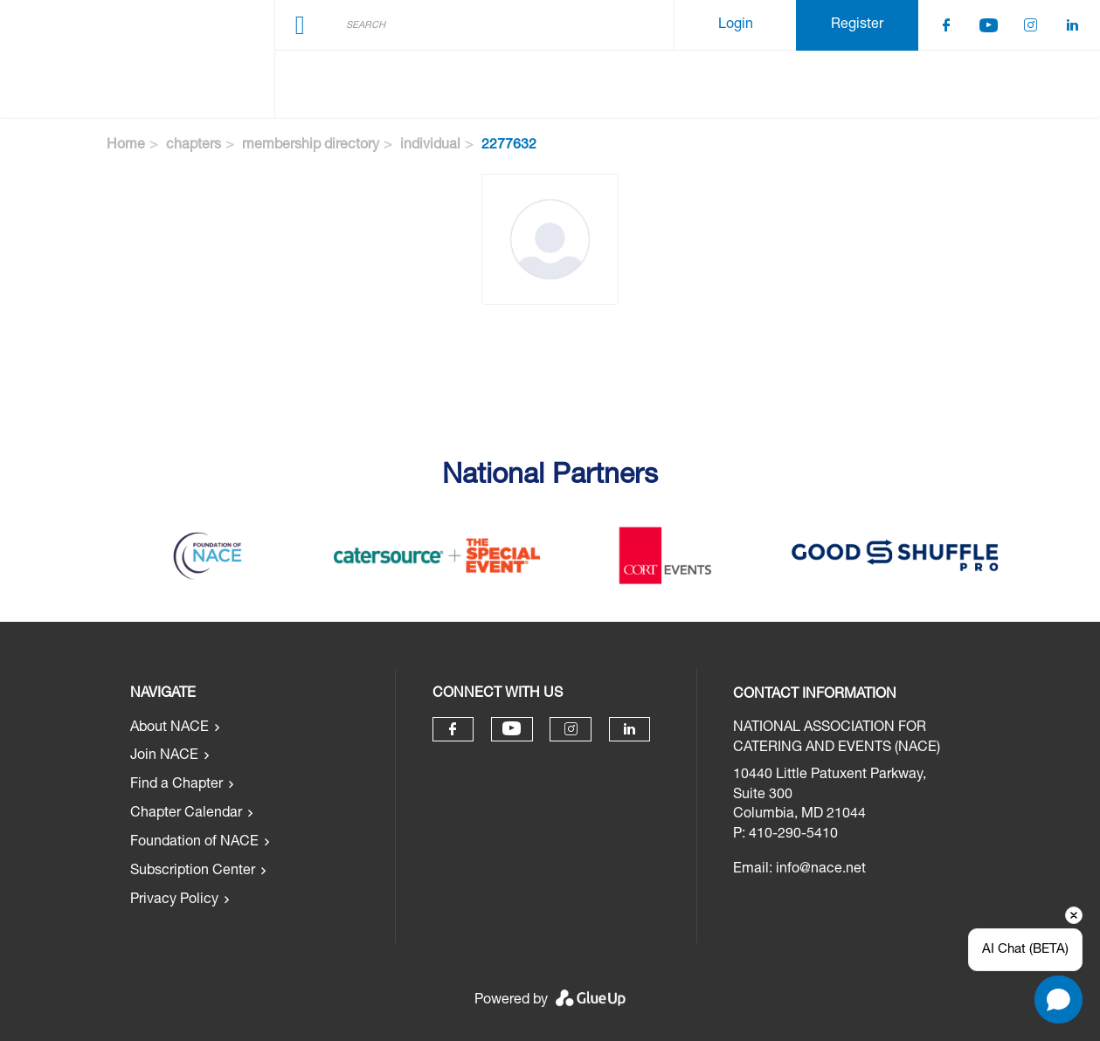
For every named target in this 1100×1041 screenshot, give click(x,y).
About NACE (169, 728)
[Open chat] (1058, 1000)
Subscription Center (192, 872)
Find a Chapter (176, 785)
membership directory (310, 146)
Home (126, 146)
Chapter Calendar (186, 814)
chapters (193, 146)
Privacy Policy (174, 900)
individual (430, 146)
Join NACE (164, 756)
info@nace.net (821, 870)
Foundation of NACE (194, 843)
